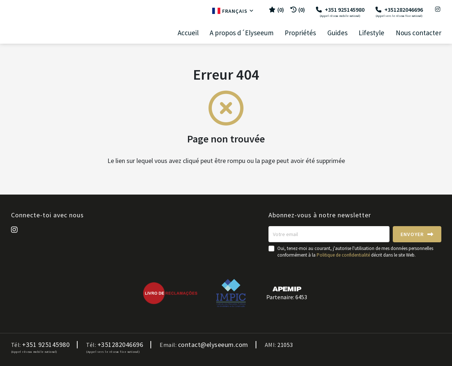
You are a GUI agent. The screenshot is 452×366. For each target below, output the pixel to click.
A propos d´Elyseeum (242, 33)
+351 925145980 (340, 12)
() (276, 9)
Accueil (188, 33)
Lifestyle (371, 33)
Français (233, 11)
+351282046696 (399, 12)
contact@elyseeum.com (213, 345)
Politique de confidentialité (343, 255)
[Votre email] (328, 234)
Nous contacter (418, 33)
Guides (337, 33)
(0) (298, 9)
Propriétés (300, 33)
